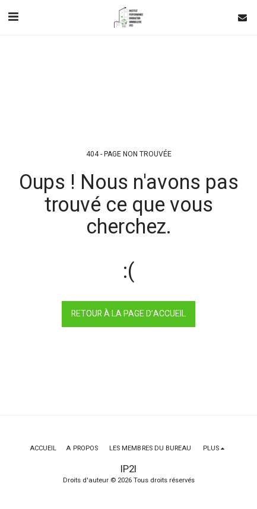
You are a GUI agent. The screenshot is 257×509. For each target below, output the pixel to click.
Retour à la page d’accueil (128, 314)
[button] (13, 17)
